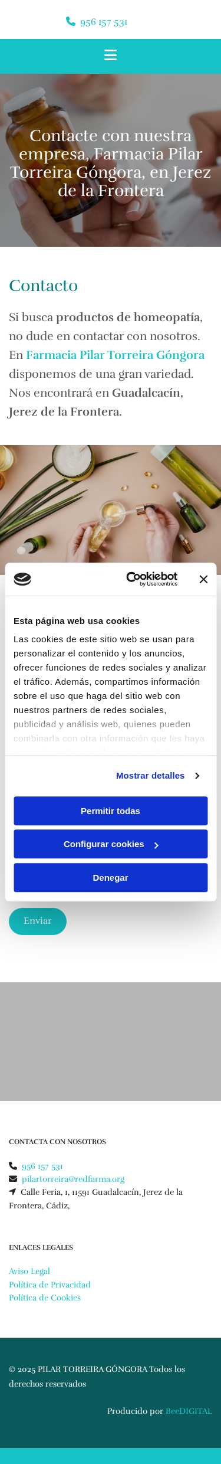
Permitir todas (110, 811)
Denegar (110, 877)
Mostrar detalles (150, 775)
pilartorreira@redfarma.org (73, 1179)
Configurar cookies (111, 844)
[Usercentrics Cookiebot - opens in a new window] (131, 579)
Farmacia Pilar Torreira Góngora (115, 355)
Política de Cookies (45, 1298)
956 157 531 (103, 22)
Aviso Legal (29, 1271)
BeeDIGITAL (189, 1411)
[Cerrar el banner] (203, 579)
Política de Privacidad (50, 1285)
